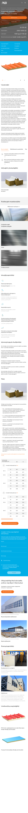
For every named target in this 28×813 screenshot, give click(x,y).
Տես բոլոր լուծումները (7, 591)
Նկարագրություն (4, 43)
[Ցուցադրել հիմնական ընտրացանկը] (25, 2)
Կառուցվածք (17, 43)
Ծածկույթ (16, 48)
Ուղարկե (14, 572)
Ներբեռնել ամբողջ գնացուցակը (10, 523)
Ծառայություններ (18, 50)
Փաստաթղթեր (4, 52)
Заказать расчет (14, 17)
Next (24, 80)
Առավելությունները (5, 48)
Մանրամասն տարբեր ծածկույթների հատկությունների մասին (13, 455)
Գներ (2, 50)
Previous (20, 80)
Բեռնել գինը (14, 21)
